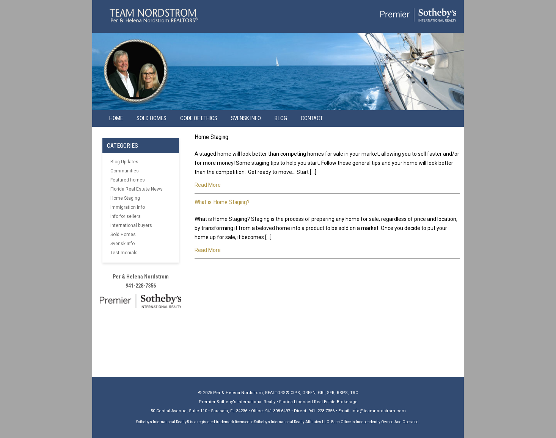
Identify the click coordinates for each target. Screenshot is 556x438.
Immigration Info (127, 207)
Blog (281, 118)
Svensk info (246, 118)
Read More (208, 185)
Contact (312, 118)
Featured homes (127, 180)
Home (116, 118)
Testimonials (124, 252)
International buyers (131, 225)
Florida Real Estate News (136, 189)
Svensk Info (122, 243)
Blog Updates (124, 161)
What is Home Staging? (222, 202)
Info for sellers (125, 216)
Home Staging (125, 198)
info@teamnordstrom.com (379, 410)
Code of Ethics (198, 118)
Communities (124, 171)
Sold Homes (151, 118)
